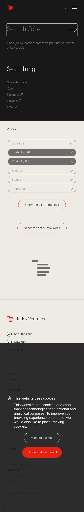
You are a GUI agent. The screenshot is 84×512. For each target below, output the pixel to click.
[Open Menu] (74, 7)
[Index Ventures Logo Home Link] (11, 7)
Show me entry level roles (42, 228)
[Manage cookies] (42, 438)
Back (11, 129)
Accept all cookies (41, 452)
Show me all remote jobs (42, 205)
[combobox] (42, 143)
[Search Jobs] (42, 30)
